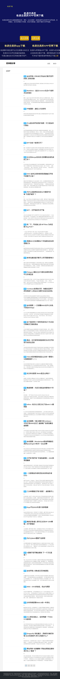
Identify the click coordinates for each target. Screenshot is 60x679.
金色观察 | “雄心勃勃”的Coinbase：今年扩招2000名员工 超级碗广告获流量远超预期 (38, 423)
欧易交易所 (11, 63)
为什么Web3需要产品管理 (36, 538)
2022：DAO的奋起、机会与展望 (38, 587)
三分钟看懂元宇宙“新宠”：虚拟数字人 (40, 491)
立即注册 (36, 38)
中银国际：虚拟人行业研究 (36, 109)
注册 (56, 56)
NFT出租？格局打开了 (35, 143)
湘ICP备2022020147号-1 (34, 677)
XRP (25, 76)
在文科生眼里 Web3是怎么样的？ (38, 373)
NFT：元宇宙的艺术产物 (35, 210)
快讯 (55, 63)
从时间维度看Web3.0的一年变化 (38, 602)
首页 (48, 63)
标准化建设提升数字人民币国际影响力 (40, 258)
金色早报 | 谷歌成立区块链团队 (38, 571)
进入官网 (24, 38)
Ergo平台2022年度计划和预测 (37, 507)
